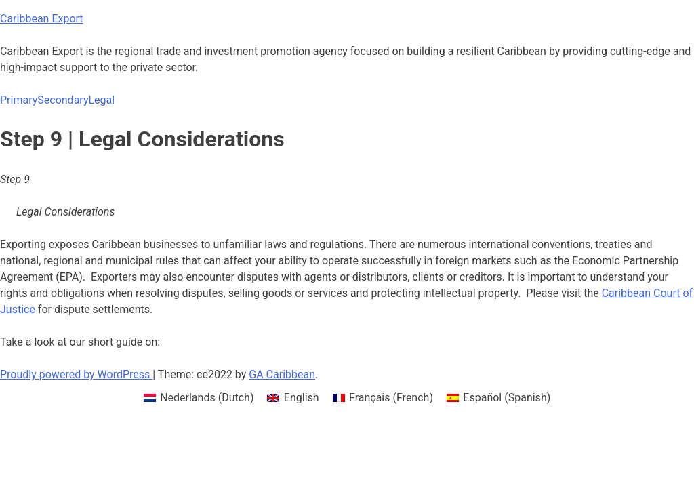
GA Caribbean (282, 374)
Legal (101, 100)
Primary (18, 100)
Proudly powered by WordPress (76, 374)
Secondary (62, 100)
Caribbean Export (41, 18)
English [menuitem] (301, 397)
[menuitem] (199, 397)
